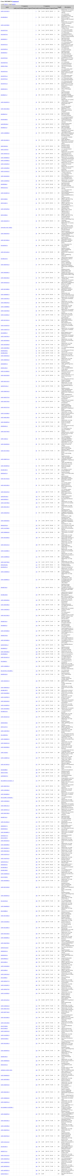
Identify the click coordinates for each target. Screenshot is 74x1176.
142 (36, 708)
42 (36, 209)
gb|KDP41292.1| (4, 674)
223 (36, 1043)
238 (36, 1120)
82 (36, 401)
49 (36, 252)
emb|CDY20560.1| (4, 1038)
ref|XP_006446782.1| (5, 895)
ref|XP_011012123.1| (5, 1155)
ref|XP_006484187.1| (5, 739)
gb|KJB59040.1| (4, 184)
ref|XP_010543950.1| (5, 168)
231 (36, 1098)
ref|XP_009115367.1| (5, 506)
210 (36, 993)
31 (36, 160)
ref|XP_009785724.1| (5, 153)
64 (36, 329)
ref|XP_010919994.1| (5, 1126)
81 (36, 397)
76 (36, 371)
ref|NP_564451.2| (4, 438)
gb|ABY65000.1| (4, 119)
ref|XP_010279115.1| (5, 854)
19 (36, 102)
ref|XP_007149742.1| (5, 764)
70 (36, 350)
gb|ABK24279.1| (4, 258)
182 (36, 858)
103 (36, 499)
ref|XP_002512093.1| (5, 485)
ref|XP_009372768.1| (5, 401)
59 (36, 306)
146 (36, 722)
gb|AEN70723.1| (4, 44)
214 (36, 1012)
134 (36, 670)
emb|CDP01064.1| (4, 124)
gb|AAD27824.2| (4, 901)
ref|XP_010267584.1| (5, 310)
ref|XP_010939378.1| (5, 1162)
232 (36, 1079)
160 (36, 772)
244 (36, 1142)
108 (36, 537)
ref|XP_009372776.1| (5, 397)
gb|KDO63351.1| (4, 951)
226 (36, 1060)
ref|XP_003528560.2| (5, 344)
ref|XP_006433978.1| (5, 233)
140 (36, 705)
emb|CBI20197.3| (4, 776)
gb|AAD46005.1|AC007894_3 (7, 1107)
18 (36, 95)
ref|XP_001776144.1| (5, 478)
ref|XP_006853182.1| (5, 391)
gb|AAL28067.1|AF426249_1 (7, 797)
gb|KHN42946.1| (4, 350)
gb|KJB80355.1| (4, 648)
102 (36, 496)
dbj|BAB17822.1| (4, 525)
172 (36, 828)
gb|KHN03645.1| (4, 828)
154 (36, 786)
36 (36, 180)
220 (36, 1031)
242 (36, 1130)
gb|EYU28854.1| (4, 970)
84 (36, 413)
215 (36, 943)
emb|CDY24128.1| (4, 947)
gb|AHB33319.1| (4, 711)
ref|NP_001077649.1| (5, 431)
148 (36, 731)
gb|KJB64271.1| (4, 95)
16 (36, 83)
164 (36, 805)
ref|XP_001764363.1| (5, 240)
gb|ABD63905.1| (4, 17)
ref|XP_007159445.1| (5, 915)
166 (36, 864)
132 (36, 661)
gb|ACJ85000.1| (4, 977)
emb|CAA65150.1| (4, 149)
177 (36, 840)
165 (36, 809)
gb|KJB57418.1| (4, 587)
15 (36, 79)
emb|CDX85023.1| (4, 499)
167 (36, 813)
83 (36, 407)
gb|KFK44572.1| (4, 473)
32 (36, 164)
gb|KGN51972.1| (4, 1064)
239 (36, 1092)
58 (36, 302)
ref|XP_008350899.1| (5, 844)
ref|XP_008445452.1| (5, 687)
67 (36, 340)
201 (36, 966)
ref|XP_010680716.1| (5, 757)
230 (36, 1075)
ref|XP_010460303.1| (5, 571)
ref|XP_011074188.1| (5, 25)
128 (36, 651)
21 (36, 114)
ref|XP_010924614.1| (5, 1005)
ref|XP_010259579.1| (5, 325)
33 (36, 168)
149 (36, 735)
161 (36, 794)
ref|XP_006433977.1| (5, 221)
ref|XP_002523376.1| (5, 491)
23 (36, 124)
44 (36, 221)
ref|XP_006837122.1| (5, 459)
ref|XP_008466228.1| (5, 532)
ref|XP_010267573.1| (5, 329)
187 (36, 880)
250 (36, 1173)
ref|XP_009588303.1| (5, 157)
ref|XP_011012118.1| (5, 1142)
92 (36, 465)
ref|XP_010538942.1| (5, 160)
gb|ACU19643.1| (4, 1028)
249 (36, 1170)
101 (36, 525)
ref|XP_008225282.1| (5, 851)
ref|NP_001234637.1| (5, 140)
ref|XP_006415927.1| (5, 1092)
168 (36, 776)
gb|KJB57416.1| (4, 621)
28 (36, 149)
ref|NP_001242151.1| (5, 657)
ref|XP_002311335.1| (5, 381)
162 (36, 797)
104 (36, 502)
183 (36, 867)
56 (36, 294)
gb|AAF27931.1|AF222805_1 (7, 670)
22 (36, 119)
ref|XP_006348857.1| (5, 832)
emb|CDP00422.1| (4, 958)
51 (36, 264)
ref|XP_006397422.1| (5, 264)
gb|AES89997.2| (4, 333)
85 (36, 417)
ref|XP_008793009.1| (5, 1079)
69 (36, 348)
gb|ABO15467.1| (4, 469)
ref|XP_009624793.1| (5, 302)
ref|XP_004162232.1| (5, 282)
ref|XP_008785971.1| (5, 1170)
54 (36, 282)
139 (36, 701)
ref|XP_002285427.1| (5, 848)
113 (36, 564)
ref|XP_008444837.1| (5, 294)
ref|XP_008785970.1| (5, 1166)
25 (36, 133)
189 (36, 895)
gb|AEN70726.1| (4, 71)
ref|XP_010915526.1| (5, 974)
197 (36, 927)
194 (36, 915)
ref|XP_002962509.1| (5, 520)
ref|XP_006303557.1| (5, 680)
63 (36, 325)
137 (36, 635)
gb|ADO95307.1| (4, 245)
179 (36, 848)
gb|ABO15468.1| (4, 870)
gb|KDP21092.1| (4, 1056)
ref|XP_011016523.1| (5, 171)
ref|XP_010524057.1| (5, 985)
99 (36, 485)
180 (36, 851)
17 (36, 89)
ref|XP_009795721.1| (5, 809)
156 (36, 757)
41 (36, 203)
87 (36, 431)
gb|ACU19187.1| (4, 837)
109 (36, 544)
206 (36, 861)
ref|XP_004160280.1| (5, 708)
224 (36, 1050)
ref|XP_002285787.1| (5, 102)
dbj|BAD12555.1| (4, 187)
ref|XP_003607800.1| (5, 348)
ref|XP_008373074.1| (5, 786)
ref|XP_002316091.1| (5, 1043)
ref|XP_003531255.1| (5, 544)
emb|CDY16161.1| (4, 386)
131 (36, 657)
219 (36, 1028)
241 (36, 1155)
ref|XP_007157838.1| (5, 450)
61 (36, 314)
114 (36, 567)
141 (36, 690)
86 (36, 426)
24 (36, 127)
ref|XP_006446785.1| (5, 1114)
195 (36, 955)
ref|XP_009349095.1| (5, 880)
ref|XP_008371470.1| (5, 1008)
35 (36, 176)
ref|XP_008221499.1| (5, 417)
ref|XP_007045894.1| (5, 630)
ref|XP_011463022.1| (5, 314)
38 (36, 187)
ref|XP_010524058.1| (5, 966)
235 (36, 1102)
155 (36, 752)
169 (36, 817)
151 (36, 739)
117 (36, 579)
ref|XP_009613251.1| (5, 805)
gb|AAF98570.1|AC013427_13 (7, 780)
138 (36, 687)
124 (36, 621)
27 (36, 146)
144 (36, 711)
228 (36, 1064)
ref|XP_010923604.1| (5, 790)
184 (36, 870)
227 (36, 947)
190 (36, 901)
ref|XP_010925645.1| (5, 609)
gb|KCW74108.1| (4, 772)
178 (36, 844)
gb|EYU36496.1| (4, 215)
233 (36, 1084)
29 (36, 153)
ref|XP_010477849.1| (5, 502)
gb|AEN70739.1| (4, 30)
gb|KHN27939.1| (4, 635)
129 (36, 697)
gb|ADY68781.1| (4, 49)
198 (36, 958)
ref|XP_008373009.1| (5, 813)
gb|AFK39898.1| (4, 769)
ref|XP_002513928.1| (5, 108)
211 (36, 1000)
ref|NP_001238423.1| (5, 822)
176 (36, 837)
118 (36, 594)
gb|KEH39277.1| (4, 826)
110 (36, 550)
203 (36, 970)
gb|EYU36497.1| (4, 203)
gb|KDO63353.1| (4, 955)
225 (36, 1056)
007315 (6, 4)
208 (36, 985)
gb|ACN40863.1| (4, 911)
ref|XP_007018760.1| (5, 209)
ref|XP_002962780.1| (5, 512)
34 (36, 171)
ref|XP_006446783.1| (5, 1050)
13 (36, 71)
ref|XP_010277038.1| (5, 562)
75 (36, 368)
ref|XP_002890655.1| (5, 579)
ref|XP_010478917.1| (5, 697)
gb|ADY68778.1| (4, 62)
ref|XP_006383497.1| (5, 272)
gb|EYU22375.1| (4, 726)
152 (36, 743)
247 (36, 1162)
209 (36, 989)
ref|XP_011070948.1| (5, 528)
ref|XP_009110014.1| (5, 840)
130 (36, 654)
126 (36, 625)
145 (36, 716)
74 (36, 363)
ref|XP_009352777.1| (5, 981)
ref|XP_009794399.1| (5, 340)
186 (36, 877)
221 (36, 1035)
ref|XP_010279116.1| (5, 858)
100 (36, 491)
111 (36, 556)
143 (36, 640)
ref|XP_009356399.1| (5, 600)
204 (36, 974)
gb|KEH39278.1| (4, 864)
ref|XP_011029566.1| (5, 993)
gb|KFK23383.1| (4, 368)
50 (36, 258)
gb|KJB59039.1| (4, 52)
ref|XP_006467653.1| (5, 1130)
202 (36, 937)
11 (36, 62)
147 (36, 726)
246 (36, 1158)
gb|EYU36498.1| (4, 199)
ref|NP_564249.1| (4, 752)
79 (36, 386)
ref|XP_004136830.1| (5, 537)
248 (36, 1166)
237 (36, 1114)
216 (36, 1017)
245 (36, 1146)
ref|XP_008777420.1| (5, 1012)
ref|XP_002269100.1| (5, 444)
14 (36, 76)
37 (36, 184)
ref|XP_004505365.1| (5, 355)
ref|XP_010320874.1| (5, 705)
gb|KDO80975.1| (4, 363)
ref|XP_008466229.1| (5, 1098)
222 (36, 1038)
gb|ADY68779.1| (4, 34)
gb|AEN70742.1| (4, 79)
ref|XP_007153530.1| (5, 887)
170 (36, 822)
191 (36, 951)
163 (36, 801)
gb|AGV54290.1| (4, 877)
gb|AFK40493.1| (4, 654)
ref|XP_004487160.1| (5, 1084)
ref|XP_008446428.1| (5, 1060)
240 (36, 1126)
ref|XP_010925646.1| (5, 801)
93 (36, 422)
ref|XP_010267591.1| (5, 298)
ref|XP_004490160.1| (5, 873)
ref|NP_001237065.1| (5, 615)
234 (36, 1151)
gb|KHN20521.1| (4, 426)
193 (36, 911)
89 (36, 444)
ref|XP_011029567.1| (5, 1035)
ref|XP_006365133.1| (5, 743)
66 (36, 336)
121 (36, 644)
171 (36, 826)
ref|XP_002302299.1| (5, 176)
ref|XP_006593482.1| (5, 651)
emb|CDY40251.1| (4, 644)
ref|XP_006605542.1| (5, 359)
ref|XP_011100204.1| (5, 371)
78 (36, 381)
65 (36, 333)
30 (36, 157)
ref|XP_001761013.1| (5, 320)
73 (36, 359)
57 (36, 298)
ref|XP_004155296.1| (5, 933)
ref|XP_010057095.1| (5, 731)
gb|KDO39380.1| (4, 722)
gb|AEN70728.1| (4, 58)
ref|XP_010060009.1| (5, 133)
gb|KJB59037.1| (4, 39)
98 (36, 520)
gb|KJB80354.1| (4, 625)
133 (36, 666)
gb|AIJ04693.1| (4, 661)
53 (36, 277)
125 (36, 648)
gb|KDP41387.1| (4, 89)
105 (36, 506)
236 (36, 1107)
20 (36, 108)
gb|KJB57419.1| (4, 817)
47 (36, 240)
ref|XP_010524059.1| (5, 921)
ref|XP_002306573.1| (5, 193)
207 (36, 981)
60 (36, 310)
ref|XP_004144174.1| (5, 716)
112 (36, 562)
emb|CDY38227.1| (4, 1173)
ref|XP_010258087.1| (5, 550)
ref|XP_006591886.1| (5, 604)
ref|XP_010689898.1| (5, 306)
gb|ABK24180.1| (4, 353)
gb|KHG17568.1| (4, 66)
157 (36, 764)
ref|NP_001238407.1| (5, 927)
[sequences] (15, 1)
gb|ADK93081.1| (4, 867)
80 (36, 391)
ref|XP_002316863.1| (5, 1017)
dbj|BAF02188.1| (4, 564)
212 (36, 1005)
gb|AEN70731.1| (4, 83)
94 (36, 469)
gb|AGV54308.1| (4, 1026)
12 (36, 66)
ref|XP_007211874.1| (5, 1000)
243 (36, 1136)
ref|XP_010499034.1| (5, 556)
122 (36, 609)
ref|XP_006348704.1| (5, 465)
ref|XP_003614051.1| (5, 1120)
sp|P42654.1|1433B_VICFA (6, 1070)
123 (36, 615)
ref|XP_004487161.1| (5, 1102)
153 (36, 747)
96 (36, 478)
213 (36, 1008)
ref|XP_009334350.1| (5, 701)
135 (36, 674)
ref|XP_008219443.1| (5, 277)
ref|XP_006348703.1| (5, 422)
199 (36, 933)
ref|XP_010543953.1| (5, 164)
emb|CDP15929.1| (4, 496)
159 (36, 790)
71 (36, 353)
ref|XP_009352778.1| (5, 989)
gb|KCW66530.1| (4, 146)
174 (36, 835)
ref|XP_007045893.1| (5, 640)
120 (36, 604)
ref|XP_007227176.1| (5, 407)
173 (36, 832)
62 (36, 320)
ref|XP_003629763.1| (5, 1158)
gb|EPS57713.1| (4, 1151)
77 (36, 375)
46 (36, 233)
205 (36, 977)
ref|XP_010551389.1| (5, 1022)
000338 (13, 4)
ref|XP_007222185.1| (5, 252)
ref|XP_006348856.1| (5, 794)
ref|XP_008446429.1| (5, 1075)
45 (36, 227)
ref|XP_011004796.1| (5, 180)
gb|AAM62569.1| (4, 735)
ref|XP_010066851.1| (5, 666)
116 (36, 587)
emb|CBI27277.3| (4, 835)
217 (36, 1022)
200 (36, 962)
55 (36, 289)
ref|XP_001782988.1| (5, 289)
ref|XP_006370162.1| (5, 1136)
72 (36, 355)
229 (36, 1070)
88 (36, 438)
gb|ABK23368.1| (4, 594)
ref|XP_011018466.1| (5, 413)
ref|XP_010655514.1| (5, 1031)
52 (36, 272)
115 (36, 571)
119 (36, 600)
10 (36, 58)
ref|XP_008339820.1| (5, 747)
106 (36, 528)
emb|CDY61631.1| (4, 861)
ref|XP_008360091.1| (5, 937)
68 (36, 344)
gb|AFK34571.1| (4, 567)
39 (36, 193)
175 (36, 780)
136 (36, 680)
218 (36, 1026)
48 (36, 245)
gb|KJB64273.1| (4, 127)
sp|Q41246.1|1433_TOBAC (6, 227)
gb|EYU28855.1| (4, 962)
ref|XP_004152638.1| (5, 375)
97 (36, 512)
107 (36, 532)
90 (36, 450)
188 (36, 887)
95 (36, 473)
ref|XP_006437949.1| (5, 943)
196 (36, 921)
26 (36, 140)
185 (36, 873)
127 (36, 630)
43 (36, 215)
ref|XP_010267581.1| (5, 336)
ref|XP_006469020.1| (5, 906)
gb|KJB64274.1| (4, 114)
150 (36, 693)
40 (36, 199)
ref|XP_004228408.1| (5, 693)
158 (36, 769)
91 (36, 459)
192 (36, 906)
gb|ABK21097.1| (4, 690)
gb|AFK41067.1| (4, 1146)
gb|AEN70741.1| (4, 76)
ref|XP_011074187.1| (5, 11)
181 (36, 854)
